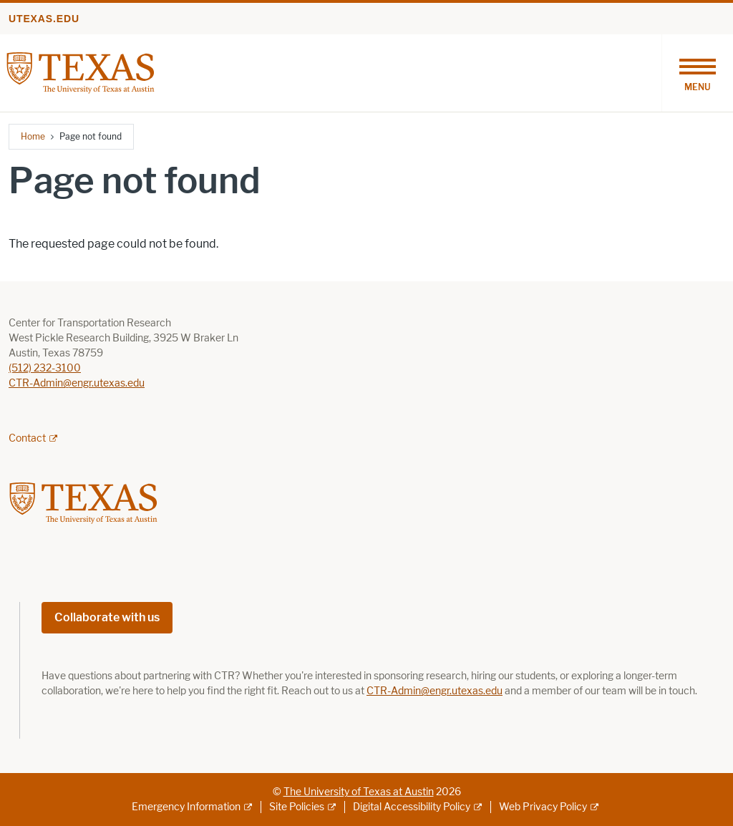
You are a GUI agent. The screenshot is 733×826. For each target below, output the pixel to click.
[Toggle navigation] (697, 73)
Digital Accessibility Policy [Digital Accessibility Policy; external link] (411, 807)
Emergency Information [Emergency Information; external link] (186, 807)
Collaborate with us (107, 617)
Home (33, 136)
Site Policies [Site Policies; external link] (296, 807)
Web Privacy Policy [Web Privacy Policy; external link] (543, 807)
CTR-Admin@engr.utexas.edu (77, 383)
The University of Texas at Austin (358, 792)
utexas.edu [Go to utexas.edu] (44, 18)
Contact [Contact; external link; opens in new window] (27, 438)
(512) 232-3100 (45, 368)
